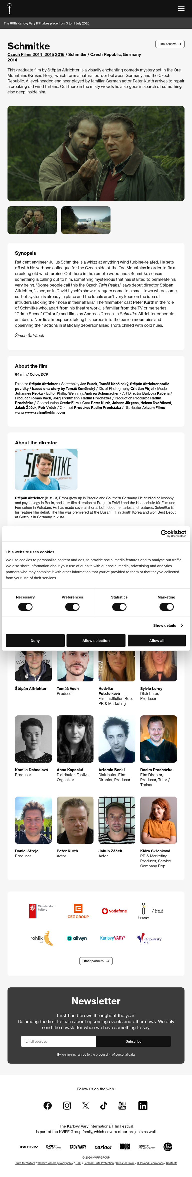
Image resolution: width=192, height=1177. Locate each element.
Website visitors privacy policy (55, 1163)
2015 (59, 54)
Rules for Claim (125, 1163)
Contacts (171, 1163)
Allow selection (96, 640)
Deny (35, 640)
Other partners (93, 961)
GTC (78, 1163)
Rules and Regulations (150, 1163)
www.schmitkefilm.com (45, 412)
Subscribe (134, 1041)
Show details (164, 625)
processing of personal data (115, 1054)
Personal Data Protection (99, 1163)
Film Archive (167, 43)
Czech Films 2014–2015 (31, 54)
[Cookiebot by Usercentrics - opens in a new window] (164, 534)
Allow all (156, 640)
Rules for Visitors (25, 1163)
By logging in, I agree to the (96, 1054)
